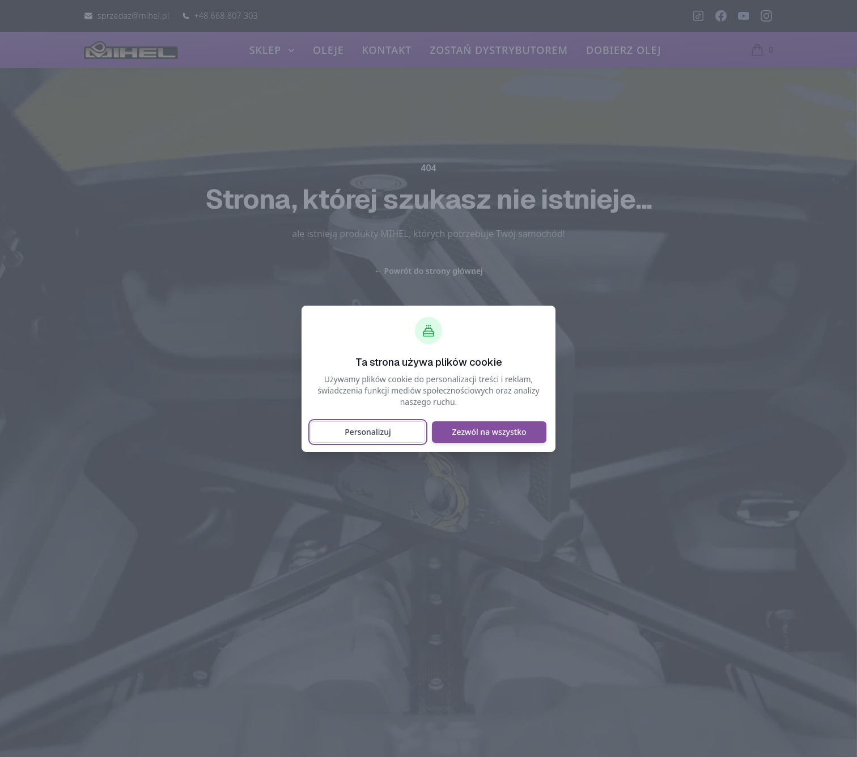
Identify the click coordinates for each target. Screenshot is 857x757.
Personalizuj (368, 431)
